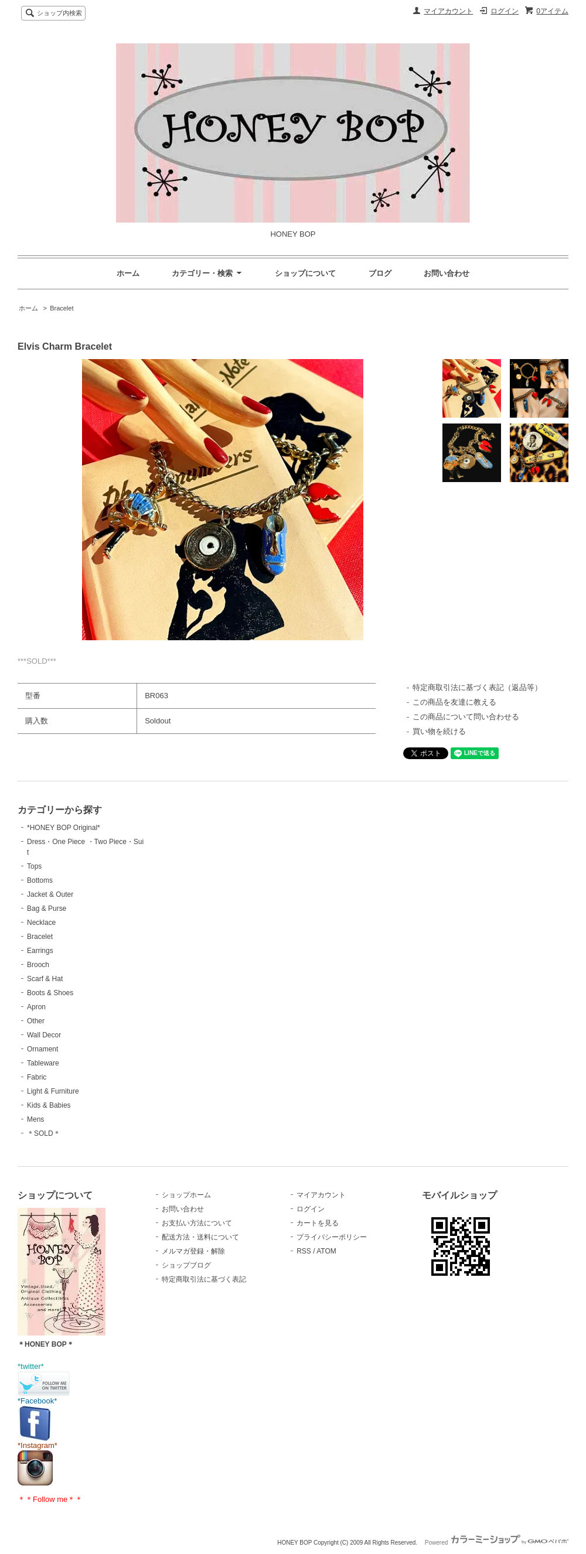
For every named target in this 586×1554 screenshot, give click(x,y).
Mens (35, 1119)
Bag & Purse (46, 908)
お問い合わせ (446, 273)
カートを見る (318, 1223)
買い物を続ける (439, 731)
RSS (304, 1251)
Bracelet (61, 308)
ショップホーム (186, 1195)
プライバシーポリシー (332, 1237)
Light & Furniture (53, 1091)
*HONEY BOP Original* (63, 828)
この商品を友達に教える (454, 702)
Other (36, 1021)
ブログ (380, 273)
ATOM (326, 1251)
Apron (36, 1007)
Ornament (42, 1049)
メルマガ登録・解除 (193, 1251)
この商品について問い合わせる (466, 716)
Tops (34, 866)
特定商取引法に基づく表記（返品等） (477, 687)
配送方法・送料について (200, 1237)
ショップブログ (186, 1265)
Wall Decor (44, 1035)
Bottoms (40, 880)
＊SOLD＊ (43, 1133)
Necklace (41, 922)
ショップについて (305, 273)
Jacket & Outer (50, 894)
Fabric (36, 1077)
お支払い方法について (197, 1223)
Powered (496, 1542)
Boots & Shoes (50, 993)
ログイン (504, 11)
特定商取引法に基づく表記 (204, 1279)
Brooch (38, 965)
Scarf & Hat (45, 979)
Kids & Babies (49, 1105)
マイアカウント (448, 11)
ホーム (128, 273)
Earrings (40, 951)
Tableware (43, 1063)
